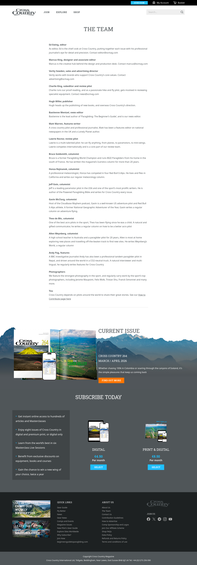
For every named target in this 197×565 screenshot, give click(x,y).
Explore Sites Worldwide (68, 531)
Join (47, 12)
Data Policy (107, 535)
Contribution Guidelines (112, 517)
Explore (61, 12)
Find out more (111, 380)
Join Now (61, 538)
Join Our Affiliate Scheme (113, 528)
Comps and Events (65, 521)
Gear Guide (62, 507)
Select (98, 467)
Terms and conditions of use (114, 541)
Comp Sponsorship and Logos (115, 524)
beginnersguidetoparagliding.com (72, 541)
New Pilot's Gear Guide (67, 528)
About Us (106, 507)
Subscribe (139, 3)
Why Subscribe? (64, 535)
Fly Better (61, 511)
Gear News (62, 517)
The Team (106, 511)
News (59, 514)
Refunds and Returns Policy (114, 538)
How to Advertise (109, 521)
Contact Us (107, 514)
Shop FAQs (106, 531)
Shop (76, 12)
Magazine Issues (64, 524)
